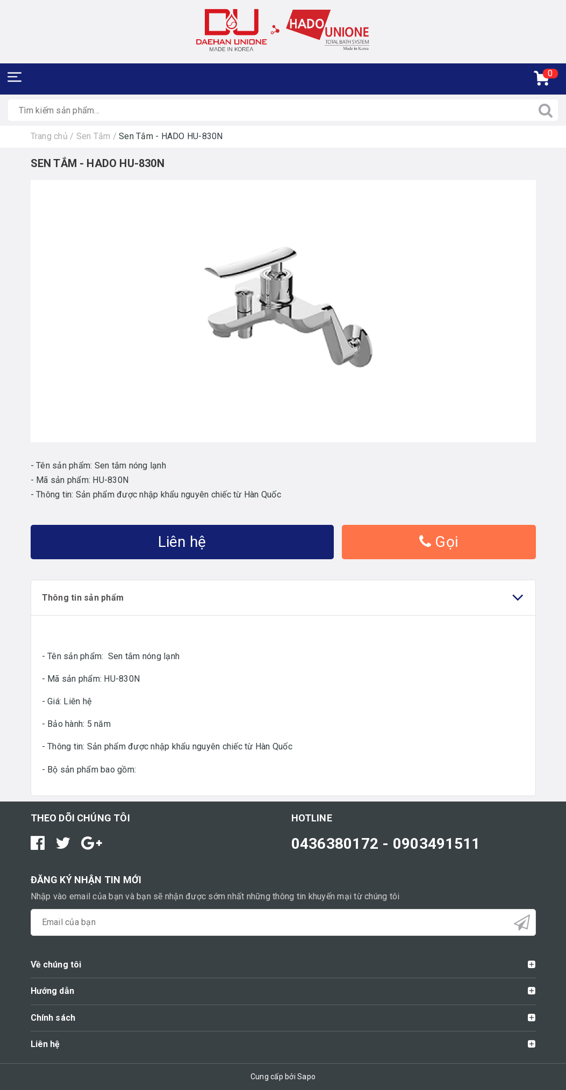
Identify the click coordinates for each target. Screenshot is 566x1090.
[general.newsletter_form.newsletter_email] (283, 922)
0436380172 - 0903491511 (386, 844)
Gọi (438, 542)
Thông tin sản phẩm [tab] (283, 597)
